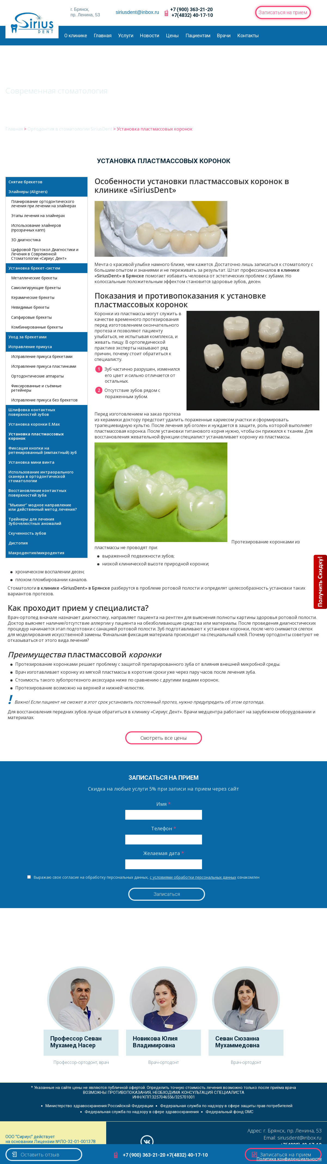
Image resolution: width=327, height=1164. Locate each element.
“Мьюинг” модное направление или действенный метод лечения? (42, 507)
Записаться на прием (283, 12)
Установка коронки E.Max (34, 424)
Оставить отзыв (35, 1154)
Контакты (248, 35)
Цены (172, 35)
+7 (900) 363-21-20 (191, 9)
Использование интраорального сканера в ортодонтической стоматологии (41, 476)
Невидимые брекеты (30, 307)
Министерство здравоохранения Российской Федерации (99, 1105)
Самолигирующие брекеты (36, 287)
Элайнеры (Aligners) (27, 191)
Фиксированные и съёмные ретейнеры (36, 388)
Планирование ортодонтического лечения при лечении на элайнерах (43, 203)
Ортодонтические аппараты (37, 376)
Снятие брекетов (25, 181)
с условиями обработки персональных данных (193, 877)
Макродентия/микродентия (36, 552)
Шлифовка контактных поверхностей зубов (31, 412)
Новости (149, 35)
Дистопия (18, 543)
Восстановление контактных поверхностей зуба (37, 492)
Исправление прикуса (30, 346)
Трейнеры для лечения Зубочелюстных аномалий (34, 521)
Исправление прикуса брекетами (41, 356)
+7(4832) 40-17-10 (192, 15)
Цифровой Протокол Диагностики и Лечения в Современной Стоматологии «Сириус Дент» (44, 254)
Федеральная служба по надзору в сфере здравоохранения (142, 1111)
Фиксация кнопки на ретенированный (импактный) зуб (42, 450)
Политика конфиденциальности (289, 1159)
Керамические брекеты (32, 297)
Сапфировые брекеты (31, 317)
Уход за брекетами (27, 336)
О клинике (75, 35)
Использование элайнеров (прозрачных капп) (36, 227)
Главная (103, 35)
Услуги (125, 35)
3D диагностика (26, 239)
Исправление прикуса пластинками (43, 366)
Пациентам (197, 35)
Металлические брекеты (34, 277)
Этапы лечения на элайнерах (38, 215)
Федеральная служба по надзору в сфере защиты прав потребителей (226, 1105)
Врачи (224, 35)
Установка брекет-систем (34, 268)
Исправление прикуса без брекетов (44, 400)
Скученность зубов (27, 533)
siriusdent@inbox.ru (137, 12)
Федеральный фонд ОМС (229, 1111)
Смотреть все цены (163, 738)
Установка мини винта (31, 462)
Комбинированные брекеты (37, 327)
